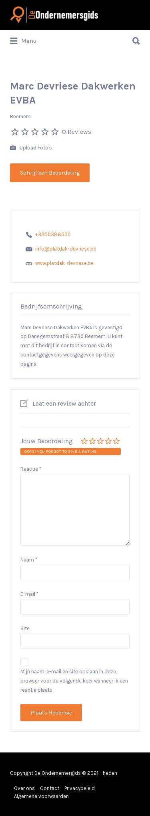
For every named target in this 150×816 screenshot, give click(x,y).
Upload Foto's (31, 148)
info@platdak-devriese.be (65, 249)
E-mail (29, 594)
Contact (49, 788)
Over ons (24, 788)
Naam (28, 560)
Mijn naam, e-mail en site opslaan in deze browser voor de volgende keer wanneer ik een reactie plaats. (74, 681)
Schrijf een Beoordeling (50, 172)
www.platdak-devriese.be (64, 263)
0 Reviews (76, 131)
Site (25, 628)
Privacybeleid (79, 788)
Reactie (30, 469)
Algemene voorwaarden (41, 796)
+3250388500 (53, 234)
